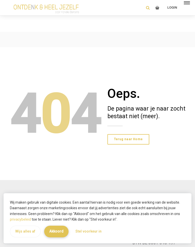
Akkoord (56, 231)
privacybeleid (20, 219)
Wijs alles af (25, 231)
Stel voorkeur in (88, 231)
